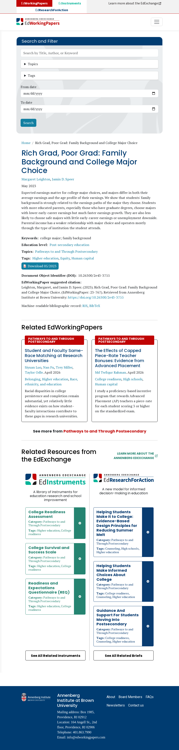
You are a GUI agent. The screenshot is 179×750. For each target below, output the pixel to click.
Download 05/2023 (42, 266)
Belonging (32, 379)
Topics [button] (33, 64)
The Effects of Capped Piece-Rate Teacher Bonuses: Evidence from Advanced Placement (119, 358)
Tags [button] (31, 75)
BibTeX (94, 305)
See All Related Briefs (123, 655)
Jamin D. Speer (63, 179)
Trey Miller (64, 367)
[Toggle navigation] (157, 22)
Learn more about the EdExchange (135, 3)
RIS (85, 305)
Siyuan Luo (33, 367)
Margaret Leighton (35, 179)
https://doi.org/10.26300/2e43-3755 (96, 297)
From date (28, 87)
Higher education (45, 258)
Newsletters (116, 705)
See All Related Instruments (55, 655)
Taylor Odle (34, 372)
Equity (65, 258)
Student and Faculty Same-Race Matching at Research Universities (54, 356)
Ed (69, 3)
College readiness (108, 379)
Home (25, 142)
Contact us (136, 705)
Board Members (130, 697)
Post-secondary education (69, 244)
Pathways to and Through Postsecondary (66, 251)
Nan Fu (48, 367)
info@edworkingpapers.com (86, 737)
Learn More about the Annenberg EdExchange (136, 455)
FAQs (150, 697)
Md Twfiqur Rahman (110, 372)
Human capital (82, 258)
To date (26, 102)
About (111, 697)
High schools (132, 379)
